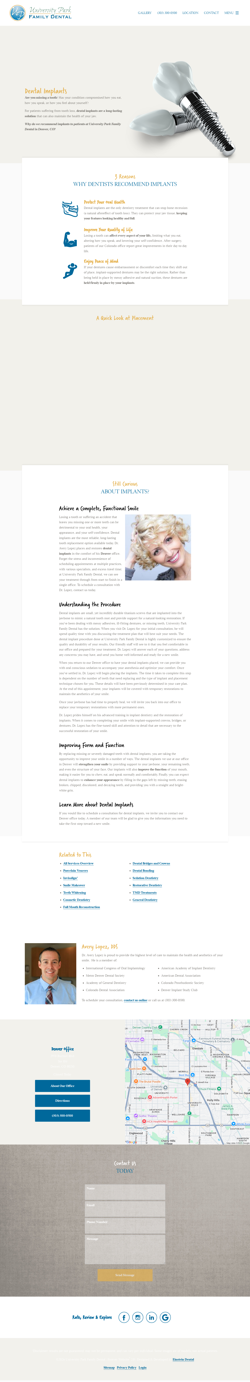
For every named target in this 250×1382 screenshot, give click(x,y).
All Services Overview (78, 863)
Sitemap (109, 1367)
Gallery (145, 12)
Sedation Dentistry (145, 878)
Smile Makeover (74, 885)
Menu (232, 12)
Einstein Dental (183, 1359)
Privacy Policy (126, 1367)
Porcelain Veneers (75, 871)
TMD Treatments (145, 893)
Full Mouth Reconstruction (81, 907)
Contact (211, 12)
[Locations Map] (187, 1082)
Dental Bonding (143, 871)
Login (143, 1367)
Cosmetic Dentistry (76, 900)
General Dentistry (145, 900)
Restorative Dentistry (147, 885)
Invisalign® (70, 878)
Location (190, 12)
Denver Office (62, 1049)
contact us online (135, 1000)
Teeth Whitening (74, 893)
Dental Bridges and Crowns (151, 863)
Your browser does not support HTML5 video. (125, 392)
